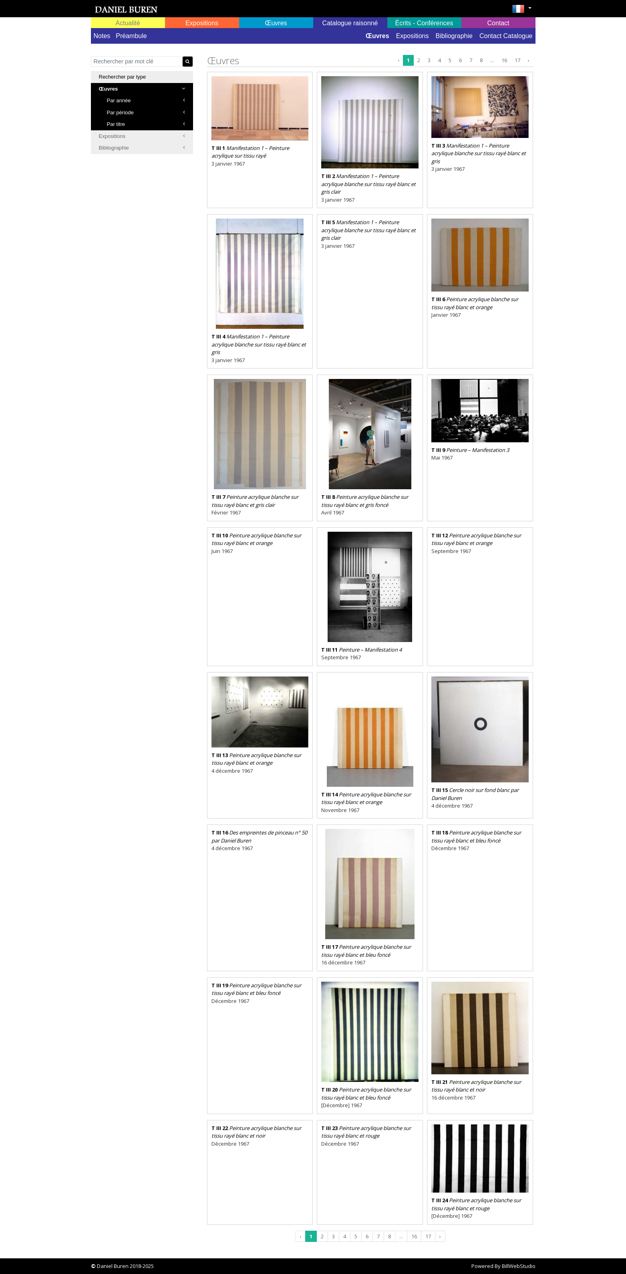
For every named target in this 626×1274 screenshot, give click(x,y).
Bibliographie (454, 35)
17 (517, 60)
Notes (102, 35)
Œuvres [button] (276, 23)
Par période (146, 112)
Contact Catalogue (506, 35)
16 (504, 60)
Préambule (131, 35)
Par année (146, 100)
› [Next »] (528, 60)
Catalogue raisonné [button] (350, 23)
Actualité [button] (127, 23)
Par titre (146, 124)
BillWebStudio (518, 1266)
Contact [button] (498, 23)
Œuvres (377, 35)
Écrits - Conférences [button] (424, 23)
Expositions (412, 35)
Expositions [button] (201, 23)
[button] (521, 11)
